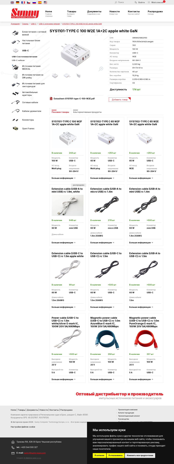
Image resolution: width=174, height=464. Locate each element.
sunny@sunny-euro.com (35, 453)
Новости (114, 12)
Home (52, 13)
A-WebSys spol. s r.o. (32, 458)
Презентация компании (127, 410)
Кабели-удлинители (31, 111)
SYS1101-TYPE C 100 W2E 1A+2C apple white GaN (82, 24)
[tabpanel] (106, 251)
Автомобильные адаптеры (30, 93)
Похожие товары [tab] (60, 112)
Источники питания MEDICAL (31, 67)
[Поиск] (125, 2)
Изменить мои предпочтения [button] (140, 455)
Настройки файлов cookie (23, 427)
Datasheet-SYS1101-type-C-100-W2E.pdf (74, 98)
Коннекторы (28, 120)
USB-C (33, 24)
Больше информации (62, 178)
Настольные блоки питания (31, 41)
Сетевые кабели (30, 102)
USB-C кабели (18, 60)
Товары (73, 13)
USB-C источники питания (49, 24)
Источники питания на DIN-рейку (32, 76)
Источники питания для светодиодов (33, 84)
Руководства (123, 419)
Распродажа (155, 12)
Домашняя (15, 24)
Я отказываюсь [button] (116, 455)
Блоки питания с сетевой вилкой (34, 33)
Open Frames (28, 128)
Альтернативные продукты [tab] (87, 112)
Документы (94, 12)
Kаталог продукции (126, 413)
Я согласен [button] (99, 455)
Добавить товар (120, 99)
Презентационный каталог (129, 416)
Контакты (134, 12)
